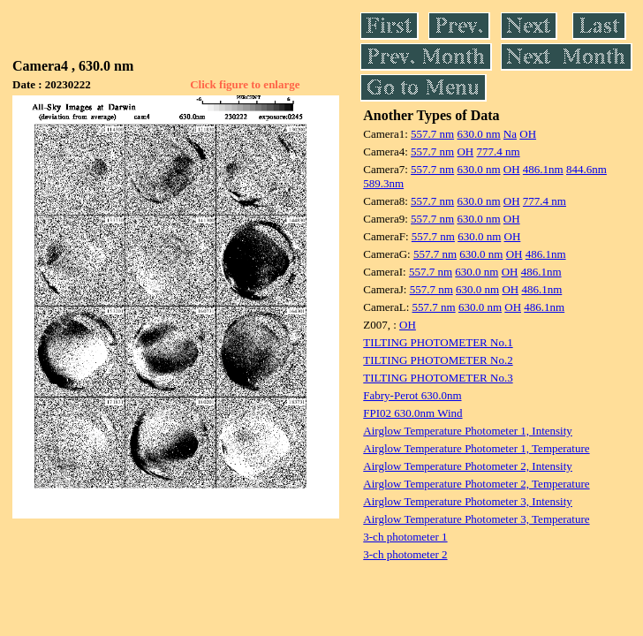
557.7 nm (432, 133)
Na (510, 133)
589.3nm (383, 183)
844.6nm (586, 169)
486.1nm (543, 169)
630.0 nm (478, 133)
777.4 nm (497, 151)
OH (527, 133)
